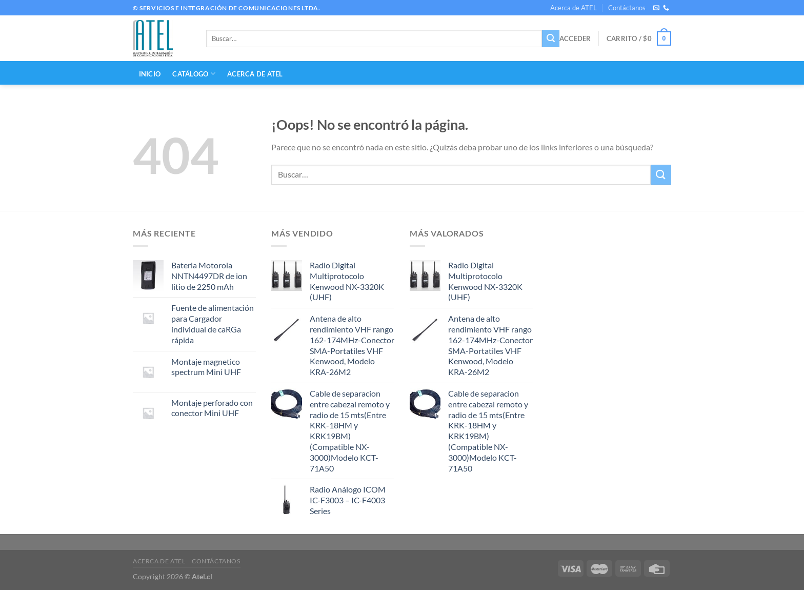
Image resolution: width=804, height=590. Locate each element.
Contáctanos (627, 8)
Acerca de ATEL (573, 8)
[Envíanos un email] (656, 8)
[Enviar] (550, 38)
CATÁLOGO (193, 73)
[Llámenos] (666, 8)
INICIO (150, 74)
